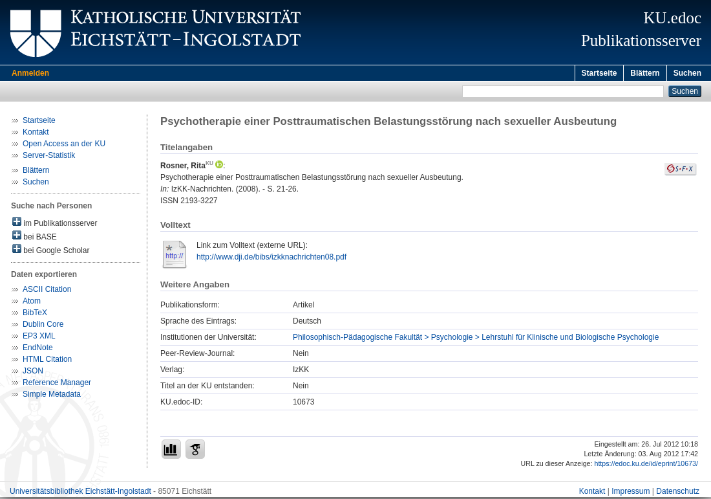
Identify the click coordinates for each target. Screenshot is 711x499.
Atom (32, 302)
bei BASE (34, 237)
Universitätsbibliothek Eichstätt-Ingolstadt (80, 493)
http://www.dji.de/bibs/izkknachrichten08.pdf (271, 258)
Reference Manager (57, 384)
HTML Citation (47, 361)
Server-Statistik (49, 157)
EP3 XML (39, 337)
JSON (33, 372)
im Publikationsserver (54, 224)
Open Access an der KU (64, 145)
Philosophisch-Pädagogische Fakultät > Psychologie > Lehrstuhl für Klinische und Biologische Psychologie (476, 339)
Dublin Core (43, 326)
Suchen (687, 73)
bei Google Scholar (50, 251)
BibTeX (35, 314)
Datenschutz (677, 493)
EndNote (38, 349)
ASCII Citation (47, 291)
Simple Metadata (52, 396)
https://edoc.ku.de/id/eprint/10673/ (646, 465)
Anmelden (30, 73)
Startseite (599, 73)
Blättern (644, 73)
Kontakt (36, 134)
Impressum (630, 493)
